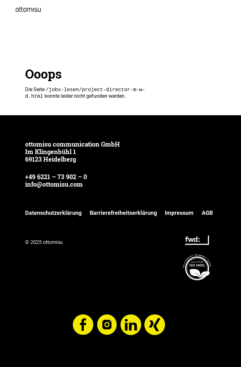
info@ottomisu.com (54, 184)
